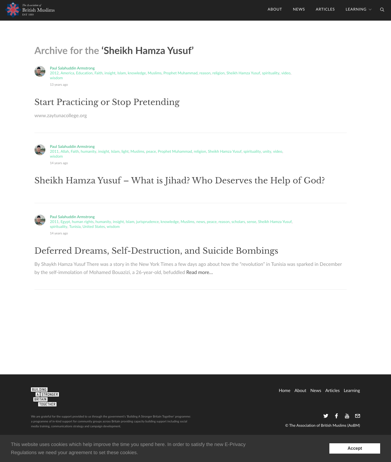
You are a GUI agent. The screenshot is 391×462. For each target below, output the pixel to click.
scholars (238, 221)
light (125, 151)
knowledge (137, 73)
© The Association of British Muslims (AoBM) (322, 425)
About (275, 9)
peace (151, 151)
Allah (65, 151)
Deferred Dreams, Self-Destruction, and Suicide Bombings (156, 251)
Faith (98, 73)
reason (204, 73)
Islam (121, 73)
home (285, 390)
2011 (54, 151)
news (200, 221)
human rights (83, 221)
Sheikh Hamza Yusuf (243, 73)
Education (84, 73)
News (299, 9)
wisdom (56, 78)
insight (110, 73)
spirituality (270, 73)
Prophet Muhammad (180, 73)
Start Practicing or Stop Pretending (107, 102)
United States (94, 226)
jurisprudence (147, 221)
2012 (54, 73)
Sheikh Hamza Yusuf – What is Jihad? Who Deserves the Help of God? (179, 181)
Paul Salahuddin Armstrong (72, 68)
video (286, 73)
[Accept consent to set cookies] (354, 448)
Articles (325, 9)
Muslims (155, 73)
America (67, 73)
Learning (356, 9)
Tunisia (75, 226)
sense (251, 221)
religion (218, 73)
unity (267, 151)
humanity (88, 151)
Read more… (199, 272)
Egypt (65, 221)
